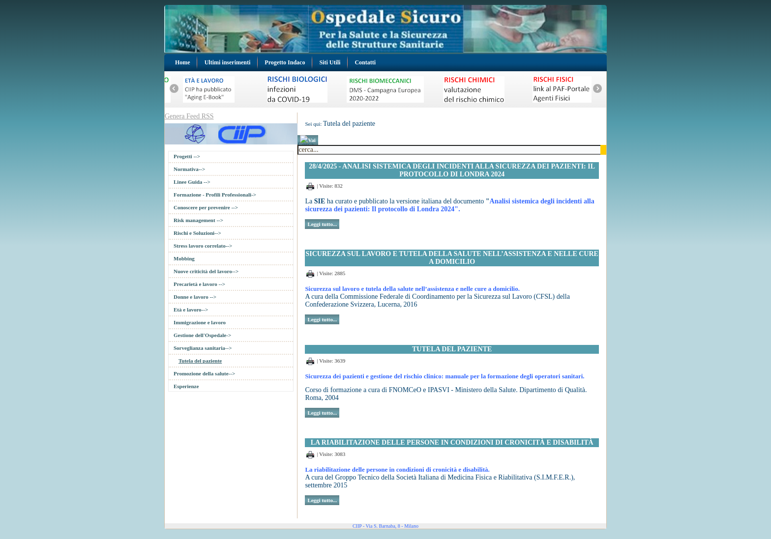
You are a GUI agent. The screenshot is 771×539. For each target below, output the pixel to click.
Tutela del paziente (200, 361)
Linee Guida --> (192, 182)
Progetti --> (187, 156)
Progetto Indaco (285, 62)
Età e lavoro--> (191, 309)
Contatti (365, 62)
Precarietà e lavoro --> (199, 284)
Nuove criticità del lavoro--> (206, 271)
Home (182, 62)
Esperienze (186, 386)
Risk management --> (198, 220)
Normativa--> (189, 169)
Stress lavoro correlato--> (203, 246)
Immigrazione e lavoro (200, 322)
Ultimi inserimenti (228, 62)
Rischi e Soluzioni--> (197, 233)
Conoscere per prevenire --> (206, 207)
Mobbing (184, 258)
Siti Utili (329, 62)
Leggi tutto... (322, 224)
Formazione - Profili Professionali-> (215, 195)
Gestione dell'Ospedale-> (202, 335)
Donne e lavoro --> (195, 297)
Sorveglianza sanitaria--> (203, 348)
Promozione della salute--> (204, 373)
